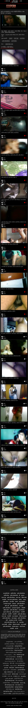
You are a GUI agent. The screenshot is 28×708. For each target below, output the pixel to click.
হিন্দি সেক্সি (12, 663)
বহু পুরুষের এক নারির (13, 620)
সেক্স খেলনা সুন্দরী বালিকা (12, 599)
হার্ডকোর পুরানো (15, 626)
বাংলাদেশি (21, 605)
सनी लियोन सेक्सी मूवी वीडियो (8, 648)
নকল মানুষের (14, 618)
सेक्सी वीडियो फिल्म (18, 689)
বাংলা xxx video (15, 682)
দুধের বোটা (4, 614)
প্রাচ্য (21, 1)
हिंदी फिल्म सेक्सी (15, 674)
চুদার (15, 672)
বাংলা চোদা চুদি (22, 674)
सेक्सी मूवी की (11, 667)
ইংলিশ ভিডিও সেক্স (10, 689)
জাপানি (16, 628)
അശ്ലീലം (23, 676)
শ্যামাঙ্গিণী (4, 599)
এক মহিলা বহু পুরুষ (7, 603)
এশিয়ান (20, 599)
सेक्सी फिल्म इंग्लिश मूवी (9, 659)
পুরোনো (10, 38)
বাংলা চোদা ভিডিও (20, 643)
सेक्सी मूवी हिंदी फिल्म (18, 646)
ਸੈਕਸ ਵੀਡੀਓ (22, 648)
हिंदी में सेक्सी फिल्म (21, 665)
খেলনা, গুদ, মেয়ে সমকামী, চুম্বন (14, 631)
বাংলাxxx (4, 676)
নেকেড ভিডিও (13, 669)
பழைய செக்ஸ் (13, 665)
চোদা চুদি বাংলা (6, 669)
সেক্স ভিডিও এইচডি (14, 590)
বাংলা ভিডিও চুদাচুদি (6, 674)
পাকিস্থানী (23, 607)
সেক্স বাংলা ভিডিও (19, 659)
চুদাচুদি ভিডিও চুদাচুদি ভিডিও (18, 693)
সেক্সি (14, 654)
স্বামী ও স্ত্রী (7, 605)
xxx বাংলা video (7, 693)
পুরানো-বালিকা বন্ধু (7, 612)
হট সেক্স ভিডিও (20, 661)
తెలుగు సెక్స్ (22, 682)
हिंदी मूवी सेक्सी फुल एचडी (9, 680)
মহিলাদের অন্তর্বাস (16, 624)
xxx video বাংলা (19, 684)
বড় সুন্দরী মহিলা (6, 593)
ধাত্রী (7, 620)
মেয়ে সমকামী (4, 624)
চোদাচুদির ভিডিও (9, 641)
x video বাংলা (16, 676)
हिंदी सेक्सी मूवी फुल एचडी (9, 684)
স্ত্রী (19, 595)
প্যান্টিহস (10, 624)
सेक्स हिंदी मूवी (19, 656)
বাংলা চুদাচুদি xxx (10, 646)
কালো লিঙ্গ (17, 648)
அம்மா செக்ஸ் (20, 672)
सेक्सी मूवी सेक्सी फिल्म (19, 687)
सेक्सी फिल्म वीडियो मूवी (19, 667)
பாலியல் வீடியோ (8, 654)
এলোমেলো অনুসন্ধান (16, 607)
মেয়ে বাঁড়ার (22, 38)
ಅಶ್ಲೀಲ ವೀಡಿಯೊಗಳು (8, 672)
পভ (17, 622)
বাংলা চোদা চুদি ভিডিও (11, 656)
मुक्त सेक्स (6, 667)
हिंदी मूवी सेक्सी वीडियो (18, 650)
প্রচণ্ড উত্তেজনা (22, 601)
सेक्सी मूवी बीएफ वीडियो (9, 687)
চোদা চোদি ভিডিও (18, 641)
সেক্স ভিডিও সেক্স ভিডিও (9, 643)
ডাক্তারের (14, 603)
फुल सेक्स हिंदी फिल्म (21, 669)
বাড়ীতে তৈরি (15, 1)
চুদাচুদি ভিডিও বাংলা (18, 678)
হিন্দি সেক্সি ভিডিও (19, 680)
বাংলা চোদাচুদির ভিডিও (20, 663)
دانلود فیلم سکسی (9, 678)
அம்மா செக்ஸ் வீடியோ (10, 661)
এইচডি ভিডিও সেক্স (9, 44)
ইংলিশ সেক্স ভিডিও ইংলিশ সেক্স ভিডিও (14, 652)
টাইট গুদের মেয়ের (22, 616)
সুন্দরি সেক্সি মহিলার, (14, 605)
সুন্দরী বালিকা (13, 41)
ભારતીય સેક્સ (6, 663)
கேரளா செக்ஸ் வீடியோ (19, 691)
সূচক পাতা (14, 698)
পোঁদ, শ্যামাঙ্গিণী (14, 2)
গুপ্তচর (24, 599)
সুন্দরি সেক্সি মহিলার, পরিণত (9, 622)
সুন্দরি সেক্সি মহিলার (6, 41)
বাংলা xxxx (6, 665)
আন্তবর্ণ (16, 601)
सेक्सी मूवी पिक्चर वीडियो (7, 691)
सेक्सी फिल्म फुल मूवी (20, 654)
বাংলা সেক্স (8, 1)
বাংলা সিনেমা (22, 626)
